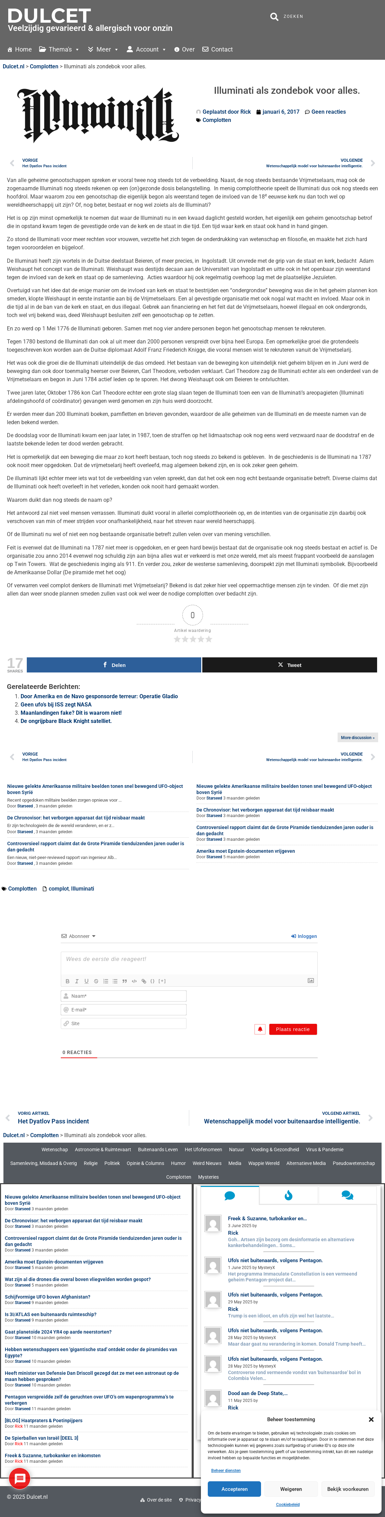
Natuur (236, 1149)
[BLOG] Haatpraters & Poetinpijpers (43, 1420)
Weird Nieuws (207, 1163)
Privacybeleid (199, 1500)
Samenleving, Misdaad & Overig (43, 1163)
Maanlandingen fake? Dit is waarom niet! (71, 713)
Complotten (217, 120)
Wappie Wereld (264, 1163)
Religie (91, 1163)
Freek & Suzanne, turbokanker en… (267, 1218)
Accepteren (235, 1489)
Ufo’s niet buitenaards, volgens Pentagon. (275, 1260)
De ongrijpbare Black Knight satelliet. (66, 721)
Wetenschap (55, 1149)
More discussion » (358, 737)
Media (234, 1163)
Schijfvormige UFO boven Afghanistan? (47, 1297)
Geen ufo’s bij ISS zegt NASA (56, 704)
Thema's (64, 49)
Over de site (159, 1500)
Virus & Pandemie (324, 1149)
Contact (222, 49)
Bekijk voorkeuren (348, 1489)
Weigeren (291, 1489)
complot (59, 888)
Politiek (112, 1163)
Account (151, 49)
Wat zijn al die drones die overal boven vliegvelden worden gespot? (78, 1279)
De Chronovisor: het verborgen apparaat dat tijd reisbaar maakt (76, 817)
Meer (108, 49)
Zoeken (287, 17)
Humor (178, 1163)
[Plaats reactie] (293, 1029)
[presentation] (271, 1004)
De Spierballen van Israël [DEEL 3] (41, 1438)
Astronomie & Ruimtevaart (103, 1149)
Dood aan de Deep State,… (258, 1393)
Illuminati (82, 888)
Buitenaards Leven (158, 1149)
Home (23, 49)
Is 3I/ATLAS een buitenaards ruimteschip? (51, 1314)
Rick (19, 1426)
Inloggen (304, 936)
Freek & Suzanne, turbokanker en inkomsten (53, 1455)
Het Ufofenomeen (203, 1149)
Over (188, 49)
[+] (163, 980)
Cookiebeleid (288, 1504)
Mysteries (208, 1177)
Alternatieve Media (306, 1163)
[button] (371, 1419)
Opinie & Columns (145, 1163)
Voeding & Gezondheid (275, 1149)
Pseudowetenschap (354, 1163)
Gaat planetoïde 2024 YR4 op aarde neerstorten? (58, 1332)
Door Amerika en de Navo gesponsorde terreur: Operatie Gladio (99, 696)
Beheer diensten (226, 1470)
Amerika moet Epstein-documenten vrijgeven (245, 851)
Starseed (25, 806)
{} (153, 980)
